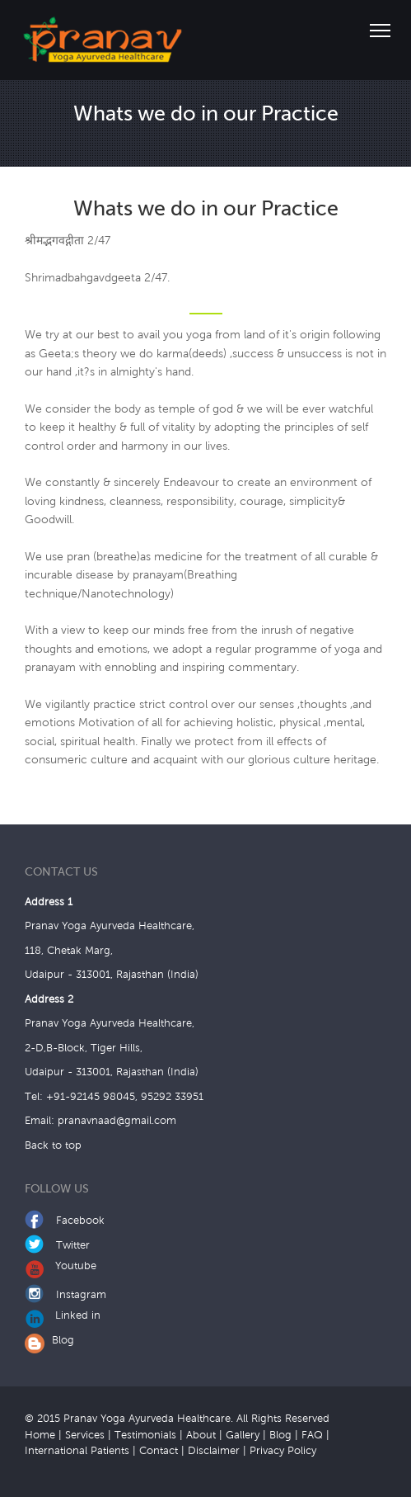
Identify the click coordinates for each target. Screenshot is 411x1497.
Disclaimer (214, 1451)
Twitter (57, 1245)
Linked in (62, 1315)
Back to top (53, 1145)
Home (40, 1435)
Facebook (65, 1221)
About (201, 1435)
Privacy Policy (283, 1451)
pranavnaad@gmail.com (117, 1121)
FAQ (312, 1435)
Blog (49, 1340)
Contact (158, 1451)
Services (85, 1435)
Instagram (66, 1295)
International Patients (77, 1451)
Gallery (242, 1435)
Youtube (60, 1266)
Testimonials (145, 1435)
